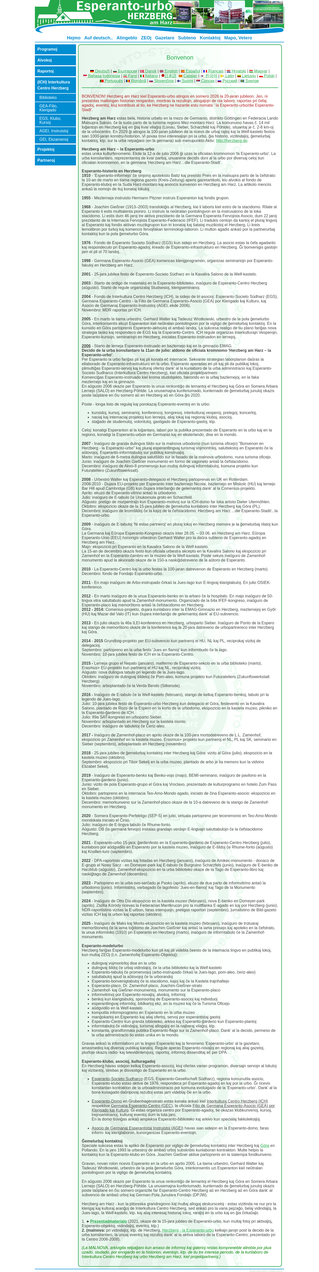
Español (190, 71)
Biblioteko (48, 97)
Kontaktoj (210, 37)
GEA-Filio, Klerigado (48, 108)
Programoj (47, 49)
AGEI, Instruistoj (53, 131)
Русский (227, 81)
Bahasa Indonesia (101, 76)
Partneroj (46, 160)
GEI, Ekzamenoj (53, 139)
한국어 (208, 76)
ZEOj (146, 37)
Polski (267, 76)
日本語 (170, 76)
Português (111, 81)
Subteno (187, 37)
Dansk (148, 71)
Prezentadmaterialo (108, 1221)
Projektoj (45, 149)
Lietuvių (246, 76)
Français (213, 71)
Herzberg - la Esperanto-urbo (188, 1230)
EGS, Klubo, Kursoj (50, 120)
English (169, 71)
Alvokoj (44, 60)
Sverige (249, 81)
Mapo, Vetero (238, 37)
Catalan (188, 76)
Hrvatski (236, 71)
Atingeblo (126, 37)
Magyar (258, 71)
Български (125, 71)
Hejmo (73, 37)
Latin (227, 76)
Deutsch (100, 71)
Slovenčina (161, 81)
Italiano (149, 76)
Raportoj (45, 71)
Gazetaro (164, 37)
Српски (205, 81)
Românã (136, 81)
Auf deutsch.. (98, 37)
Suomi (185, 81)
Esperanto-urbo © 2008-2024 (266, 1270)
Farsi (130, 76)
